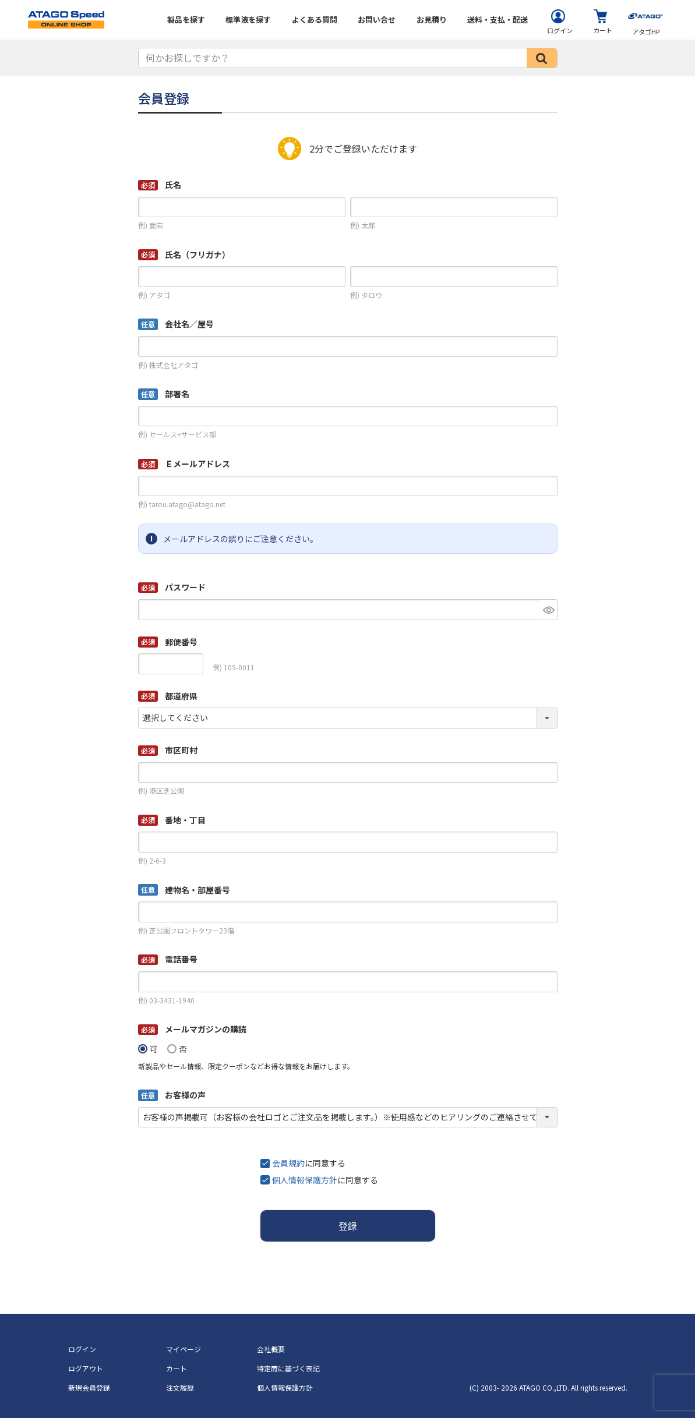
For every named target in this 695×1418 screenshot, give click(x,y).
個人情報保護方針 (304, 1180)
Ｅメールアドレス (184, 463)
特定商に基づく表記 (288, 1368)
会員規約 (288, 1163)
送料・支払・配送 (497, 19)
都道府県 (167, 696)
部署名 (163, 394)
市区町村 (167, 750)
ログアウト (85, 1368)
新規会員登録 (89, 1387)
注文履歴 (180, 1387)
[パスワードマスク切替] (548, 610)
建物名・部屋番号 (184, 890)
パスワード (172, 587)
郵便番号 (167, 642)
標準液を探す (248, 19)
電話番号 (167, 959)
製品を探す (186, 19)
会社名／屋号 (176, 324)
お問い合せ (377, 19)
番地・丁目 (172, 820)
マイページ (183, 1349)
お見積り (432, 19)
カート (176, 1368)
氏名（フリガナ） (184, 254)
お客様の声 (172, 1095)
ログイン (82, 1349)
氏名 (159, 184)
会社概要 (271, 1349)
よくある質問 (314, 19)
